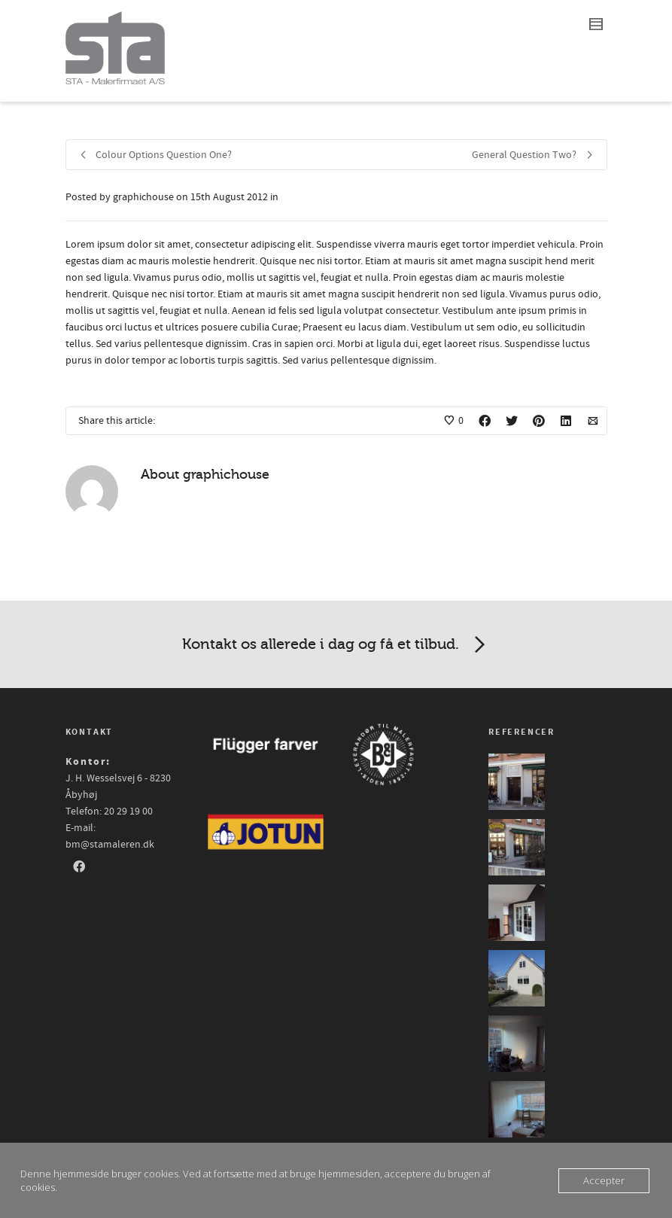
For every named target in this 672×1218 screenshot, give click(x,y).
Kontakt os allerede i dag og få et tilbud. (336, 645)
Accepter (604, 1180)
